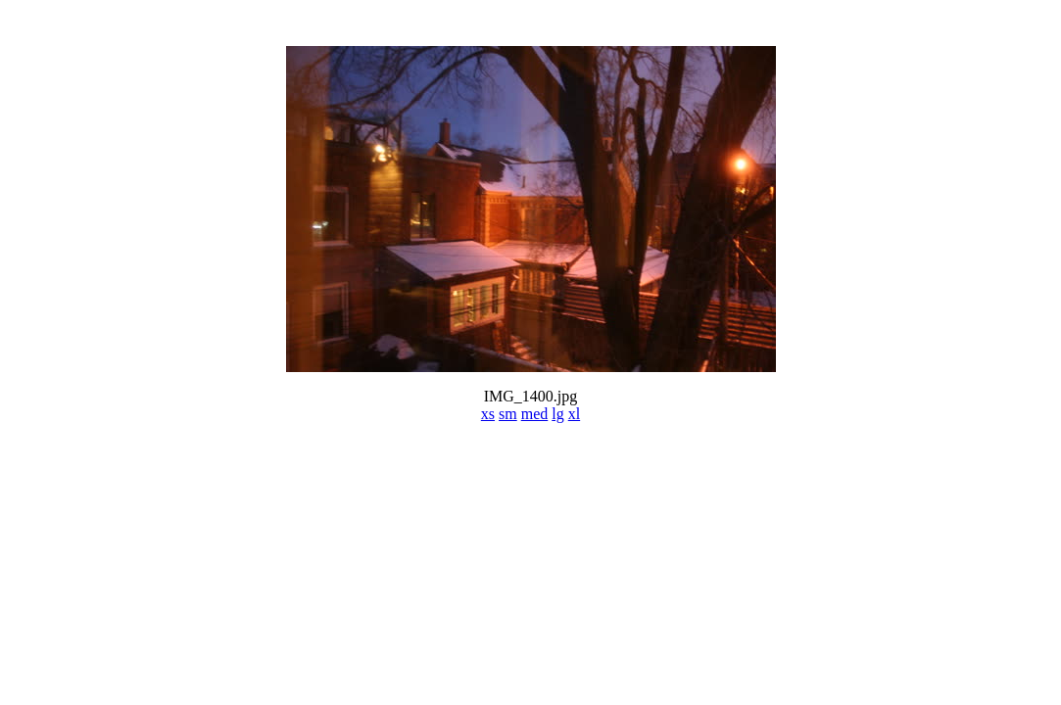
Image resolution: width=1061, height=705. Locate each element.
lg (557, 413)
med (535, 413)
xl (574, 413)
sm (508, 413)
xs (488, 413)
